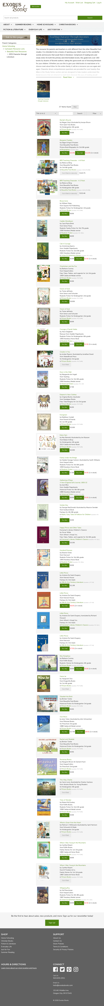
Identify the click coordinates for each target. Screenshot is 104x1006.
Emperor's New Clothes (68, 395)
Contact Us (57, 941)
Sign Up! (52, 923)
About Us (57, 938)
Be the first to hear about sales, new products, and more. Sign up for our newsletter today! (52, 916)
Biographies (65, 150)
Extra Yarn (63, 435)
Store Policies (58, 943)
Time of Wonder (65, 800)
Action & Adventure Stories (71, 255)
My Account (69, 2)
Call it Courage (65, 244)
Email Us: (56, 983)
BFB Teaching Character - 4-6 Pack (72, 160)
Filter (94, 113)
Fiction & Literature (13, 29)
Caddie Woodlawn (66, 221)
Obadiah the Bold (66, 696)
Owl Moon (63, 717)
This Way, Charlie (66, 780)
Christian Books (67, 24)
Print (75, 107)
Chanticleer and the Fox (68, 266)
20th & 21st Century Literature (72, 582)
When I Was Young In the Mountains (73, 843)
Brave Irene (64, 201)
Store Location (36, 6)
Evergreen (63, 415)
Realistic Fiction (67, 233)
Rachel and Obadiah (67, 739)
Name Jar (63, 676)
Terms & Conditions (60, 946)
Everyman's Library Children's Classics (74, 539)
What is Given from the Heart (70, 822)
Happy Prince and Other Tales (70, 528)
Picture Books (66, 129)
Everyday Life (35, 29)
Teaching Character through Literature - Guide (43, 101)
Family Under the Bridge (68, 458)
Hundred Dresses (66, 550)
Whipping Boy (65, 888)
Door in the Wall (66, 372)
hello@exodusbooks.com (63, 985)
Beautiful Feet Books (68, 170)
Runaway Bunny (65, 759)
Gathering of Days (66, 480)
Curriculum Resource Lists (15, 49)
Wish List (79, 2)
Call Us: (55, 976)
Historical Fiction (67, 384)
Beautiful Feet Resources (17, 51)
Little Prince (64, 573)
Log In (99, 2)
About (6, 24)
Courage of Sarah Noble (68, 329)
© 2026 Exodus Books (61, 1000)
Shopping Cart (89, 2)
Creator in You (65, 352)
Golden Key (64, 505)
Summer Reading (23, 24)
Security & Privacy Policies (63, 949)
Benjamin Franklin (66, 140)
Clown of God (65, 289)
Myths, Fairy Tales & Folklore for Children (76, 514)
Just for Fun (54, 29)
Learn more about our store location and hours (19, 968)
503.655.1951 (59, 978)
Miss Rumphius (65, 656)
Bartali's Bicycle (65, 120)
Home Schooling (45, 24)
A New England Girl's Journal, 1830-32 (73, 483)
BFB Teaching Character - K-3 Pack (72, 181)
